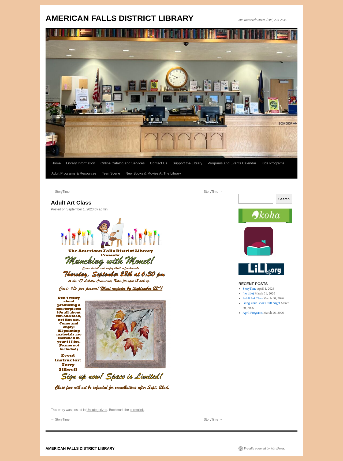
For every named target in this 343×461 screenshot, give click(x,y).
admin (103, 209)
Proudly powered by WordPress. (264, 448)
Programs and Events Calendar (232, 163)
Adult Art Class (253, 298)
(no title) (248, 293)
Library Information (80, 163)
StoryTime (60, 192)
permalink (137, 410)
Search (283, 199)
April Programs (253, 313)
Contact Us (158, 163)
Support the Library (187, 163)
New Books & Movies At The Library (153, 173)
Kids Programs (273, 163)
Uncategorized (97, 410)
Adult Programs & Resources (73, 173)
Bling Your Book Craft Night (261, 303)
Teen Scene (111, 173)
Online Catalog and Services (122, 163)
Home (56, 163)
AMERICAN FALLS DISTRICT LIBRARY (119, 18)
